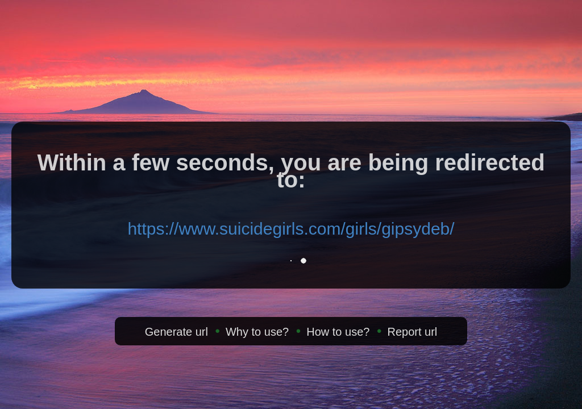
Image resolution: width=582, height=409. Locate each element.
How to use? (337, 331)
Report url (412, 331)
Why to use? (257, 331)
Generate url (176, 331)
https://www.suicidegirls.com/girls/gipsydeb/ (290, 228)
